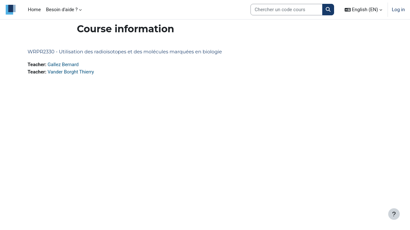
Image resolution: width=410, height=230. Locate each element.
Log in (398, 9)
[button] (363, 9)
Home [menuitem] (34, 9)
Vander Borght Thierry (71, 72)
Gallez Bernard (63, 64)
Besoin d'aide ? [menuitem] (62, 9)
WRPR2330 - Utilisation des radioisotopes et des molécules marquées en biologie (125, 52)
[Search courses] (286, 10)
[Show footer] (394, 214)
